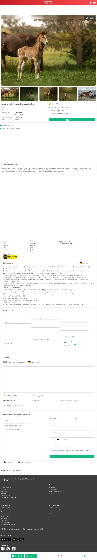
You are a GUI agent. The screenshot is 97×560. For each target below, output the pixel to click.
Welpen (51, 512)
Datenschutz (53, 489)
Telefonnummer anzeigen (60, 113)
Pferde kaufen (5, 507)
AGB (50, 493)
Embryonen (5, 516)
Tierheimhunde (54, 514)
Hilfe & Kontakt (6, 487)
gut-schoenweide (18, 405)
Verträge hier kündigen (8, 497)
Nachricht (17, 556)
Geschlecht (6, 245)
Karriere (3, 493)
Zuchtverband (7, 254)
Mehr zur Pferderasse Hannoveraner (50, 172)
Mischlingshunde (54, 510)
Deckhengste (5, 514)
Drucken (10, 462)
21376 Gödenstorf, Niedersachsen (14, 362)
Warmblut (33, 243)
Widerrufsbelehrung (55, 491)
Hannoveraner (35, 241)
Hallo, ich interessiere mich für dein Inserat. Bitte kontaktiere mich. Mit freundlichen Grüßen (25, 438)
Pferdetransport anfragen (11, 128)
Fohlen (3, 512)
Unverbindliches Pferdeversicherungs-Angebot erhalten (70, 451)
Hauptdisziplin (8, 252)
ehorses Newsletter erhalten (61, 448)
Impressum (52, 487)
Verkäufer (4, 518)
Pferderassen (5, 520)
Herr (75, 418)
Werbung (4, 491)
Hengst (32, 245)
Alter (4, 247)
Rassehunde (53, 507)
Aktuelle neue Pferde (8, 524)
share (84, 556)
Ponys (3, 510)
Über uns (4, 489)
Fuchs (32, 250)
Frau (53, 418)
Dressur (32, 252)
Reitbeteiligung (6, 522)
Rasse (5, 241)
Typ (4, 243)
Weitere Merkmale (64, 241)
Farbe (5, 250)
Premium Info (5, 495)
